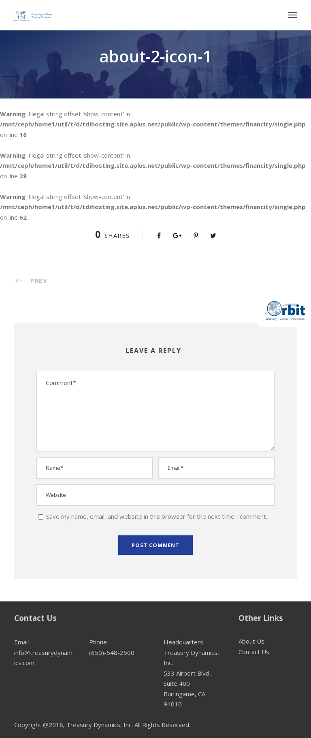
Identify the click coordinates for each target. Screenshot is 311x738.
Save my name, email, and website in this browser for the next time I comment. (156, 516)
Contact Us (254, 652)
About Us (251, 641)
